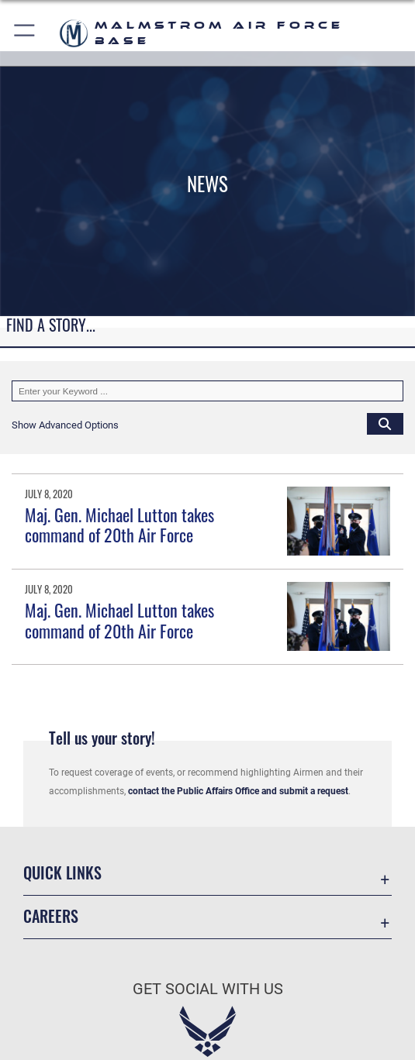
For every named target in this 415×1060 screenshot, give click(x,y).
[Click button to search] (385, 423)
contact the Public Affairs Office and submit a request (238, 791)
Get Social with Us (208, 988)
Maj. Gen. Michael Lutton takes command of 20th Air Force (119, 524)
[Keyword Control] (207, 390)
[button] (25, 33)
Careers (50, 916)
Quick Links (62, 872)
